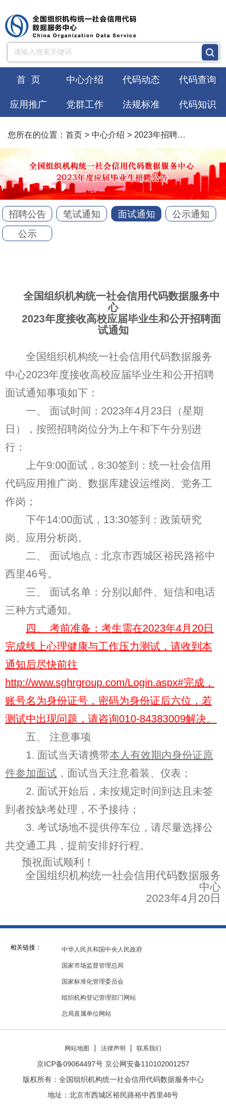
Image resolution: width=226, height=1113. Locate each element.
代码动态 (141, 80)
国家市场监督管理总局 (93, 965)
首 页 (28, 80)
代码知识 (197, 104)
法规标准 (141, 104)
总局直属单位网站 (86, 1013)
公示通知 (190, 214)
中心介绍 (84, 80)
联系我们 (149, 1048)
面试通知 (136, 214)
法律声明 (113, 1048)
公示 (27, 234)
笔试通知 (81, 214)
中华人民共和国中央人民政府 (102, 949)
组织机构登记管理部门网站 (99, 997)
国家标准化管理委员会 (93, 981)
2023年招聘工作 (164, 134)
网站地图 (77, 1048)
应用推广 (28, 104)
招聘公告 (27, 214)
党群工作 (84, 104)
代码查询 (197, 80)
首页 (74, 134)
